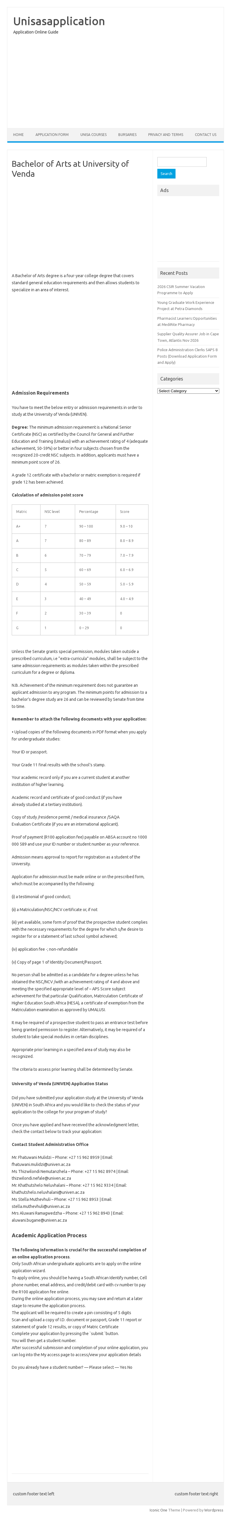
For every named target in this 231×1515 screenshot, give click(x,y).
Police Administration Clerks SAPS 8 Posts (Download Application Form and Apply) (187, 356)
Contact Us (205, 135)
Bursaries (127, 135)
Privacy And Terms (165, 135)
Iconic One (158, 1510)
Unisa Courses (93, 135)
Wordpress (213, 1510)
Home (18, 135)
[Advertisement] (115, 83)
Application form (52, 135)
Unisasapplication (59, 21)
